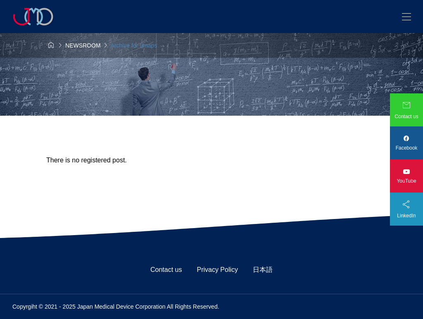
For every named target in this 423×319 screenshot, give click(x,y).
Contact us (169, 269)
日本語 (263, 269)
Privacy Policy (221, 269)
